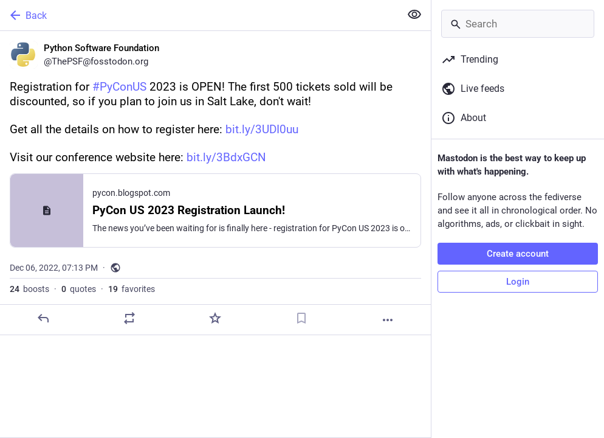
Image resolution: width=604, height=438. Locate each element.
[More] (387, 320)
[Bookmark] (301, 318)
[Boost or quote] (129, 318)
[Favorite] (215, 318)
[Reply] (43, 318)
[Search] (517, 24)
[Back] (199, 15)
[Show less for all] (414, 14)
